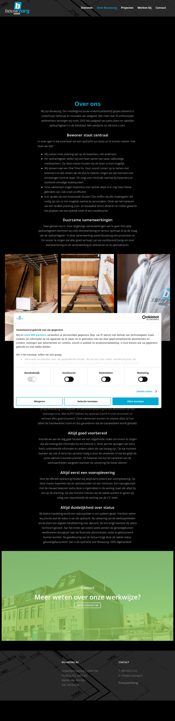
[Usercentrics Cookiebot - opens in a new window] (144, 317)
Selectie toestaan (87, 401)
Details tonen (144, 391)
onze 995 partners (35, 335)
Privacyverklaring (128, 683)
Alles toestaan (135, 401)
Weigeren (39, 401)
